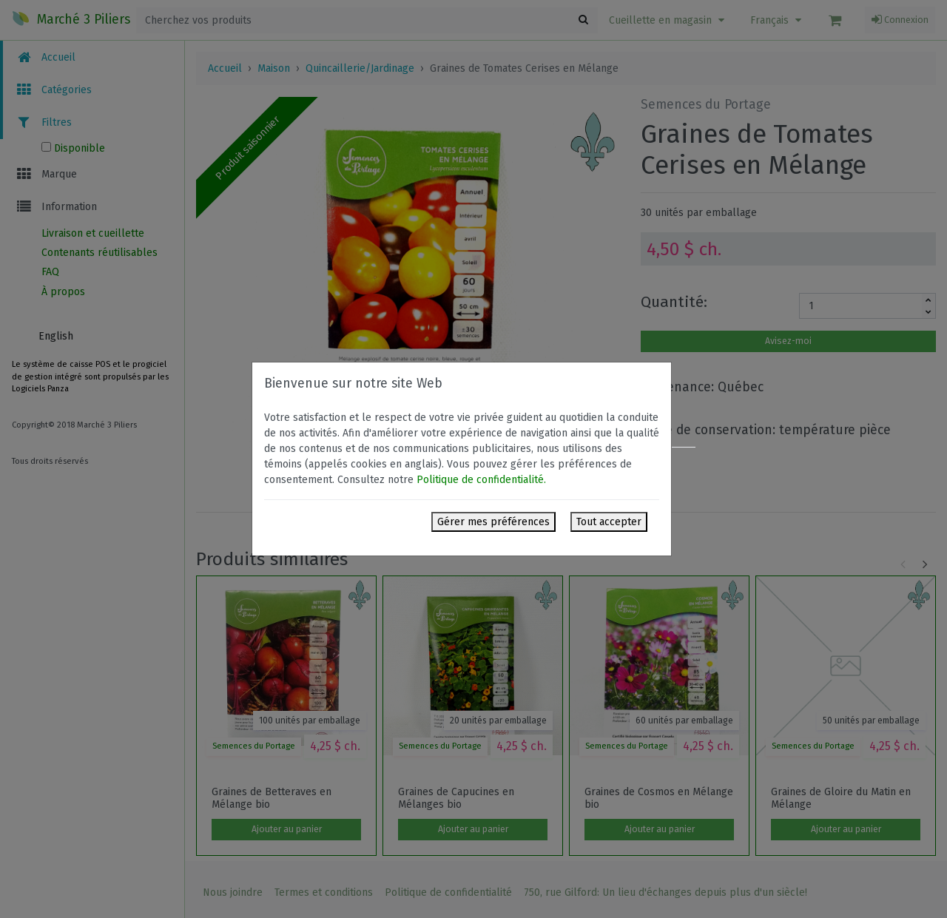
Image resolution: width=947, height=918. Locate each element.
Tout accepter (608, 522)
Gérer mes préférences (493, 522)
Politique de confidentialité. (481, 479)
